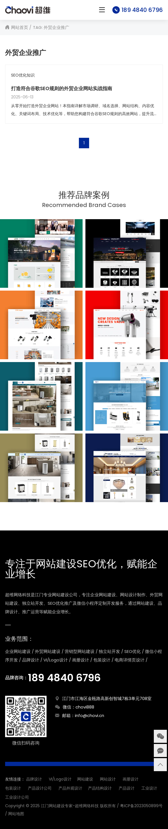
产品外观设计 (70, 788)
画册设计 (130, 779)
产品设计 (127, 788)
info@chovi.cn (89, 715)
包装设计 (13, 788)
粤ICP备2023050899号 (141, 806)
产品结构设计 (100, 788)
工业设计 (149, 788)
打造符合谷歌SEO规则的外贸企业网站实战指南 (61, 88)
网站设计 (108, 779)
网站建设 (85, 779)
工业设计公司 (17, 797)
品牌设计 (34, 779)
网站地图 (16, 814)
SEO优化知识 (23, 75)
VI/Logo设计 (60, 779)
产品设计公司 (40, 788)
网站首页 (19, 27)
